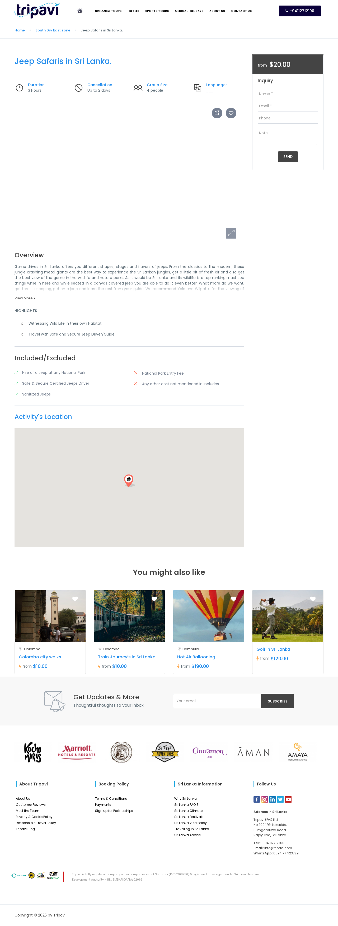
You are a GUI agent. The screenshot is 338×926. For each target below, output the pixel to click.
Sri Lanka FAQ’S (186, 804)
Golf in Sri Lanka (273, 649)
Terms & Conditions (111, 798)
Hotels (133, 11)
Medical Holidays (189, 11)
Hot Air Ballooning (196, 657)
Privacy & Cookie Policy (34, 817)
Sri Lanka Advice (187, 835)
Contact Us (241, 11)
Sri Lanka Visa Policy (190, 823)
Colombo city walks (40, 657)
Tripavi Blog (25, 829)
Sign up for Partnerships (114, 810)
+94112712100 (299, 10)
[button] (231, 233)
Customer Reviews (31, 804)
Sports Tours (157, 11)
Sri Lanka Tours (108, 11)
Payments (103, 804)
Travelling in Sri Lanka (191, 829)
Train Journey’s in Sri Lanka (127, 657)
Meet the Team (27, 810)
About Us (217, 11)
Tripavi (59, 915)
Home (20, 30)
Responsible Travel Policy (36, 823)
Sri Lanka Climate (188, 810)
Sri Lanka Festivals (189, 817)
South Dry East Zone (52, 30)
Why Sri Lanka (185, 798)
